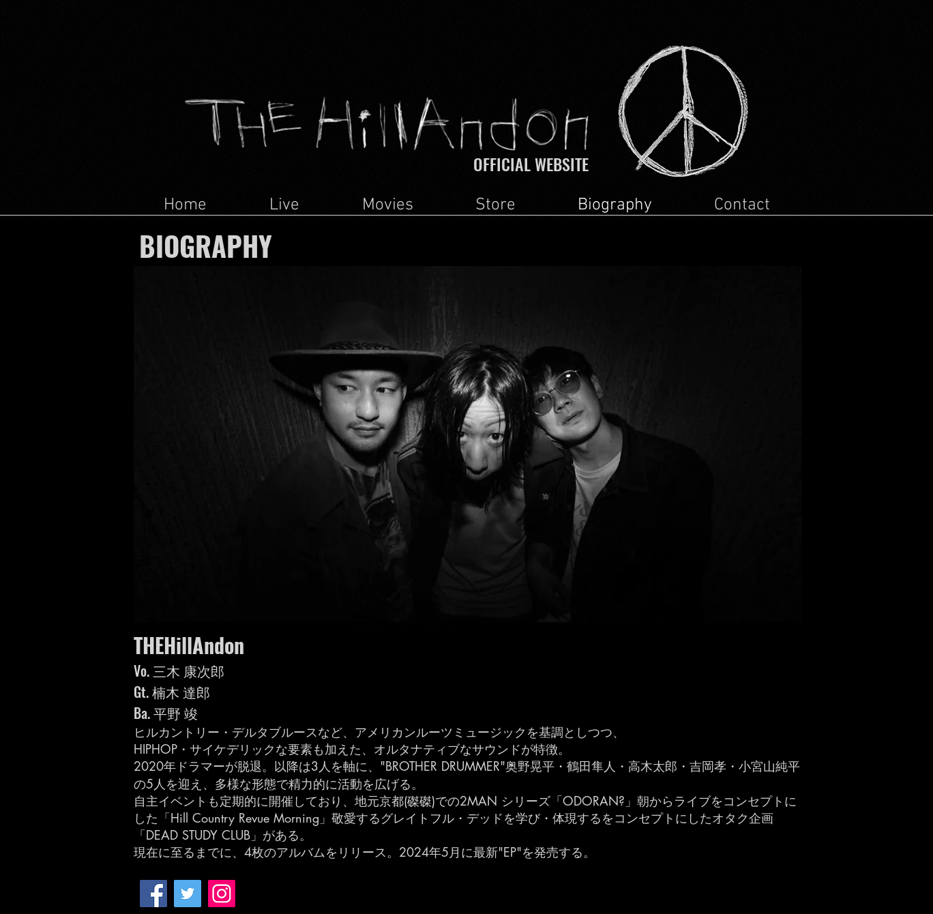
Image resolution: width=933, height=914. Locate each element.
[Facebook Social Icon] (153, 893)
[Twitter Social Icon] (187, 893)
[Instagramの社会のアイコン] (221, 893)
